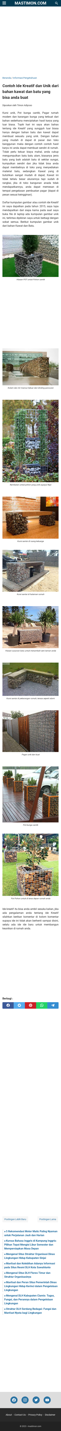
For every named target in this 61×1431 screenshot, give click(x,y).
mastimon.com (30, 3)
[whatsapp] (41, 1005)
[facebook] (8, 1005)
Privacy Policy (35, 1414)
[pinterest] (30, 1005)
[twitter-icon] (36, 1400)
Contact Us (20, 1414)
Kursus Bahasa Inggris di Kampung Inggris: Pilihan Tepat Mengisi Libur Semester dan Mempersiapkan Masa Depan (30, 1244)
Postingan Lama (47, 1219)
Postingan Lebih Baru (15, 1219)
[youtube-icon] (47, 1400)
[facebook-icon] (14, 1400)
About (9, 1414)
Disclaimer (50, 1414)
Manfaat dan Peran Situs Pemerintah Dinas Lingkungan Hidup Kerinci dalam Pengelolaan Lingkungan (31, 1286)
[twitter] (19, 1005)
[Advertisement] (30, 41)
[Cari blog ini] (57, 3)
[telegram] (53, 1005)
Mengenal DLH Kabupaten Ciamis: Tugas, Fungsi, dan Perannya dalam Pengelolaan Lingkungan (29, 1299)
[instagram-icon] (25, 1400)
